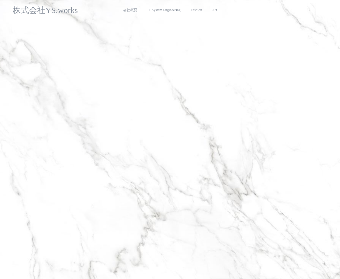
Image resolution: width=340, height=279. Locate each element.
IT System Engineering (164, 10)
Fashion (196, 10)
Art (214, 10)
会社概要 (130, 10)
